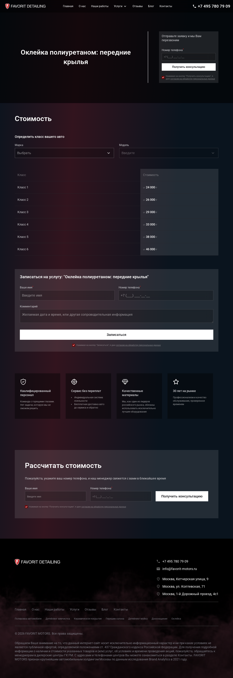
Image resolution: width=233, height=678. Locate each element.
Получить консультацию (188, 66)
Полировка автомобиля (28, 618)
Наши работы (54, 609)
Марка (19, 145)
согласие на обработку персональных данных (192, 79)
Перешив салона (115, 618)
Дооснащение (159, 618)
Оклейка (176, 618)
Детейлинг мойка (138, 618)
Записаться (116, 335)
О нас (35, 609)
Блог (105, 609)
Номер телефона (173, 50)
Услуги (74, 609)
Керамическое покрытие (88, 618)
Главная (20, 609)
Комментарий (29, 306)
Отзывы (90, 609)
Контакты (121, 609)
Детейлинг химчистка (58, 618)
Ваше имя (26, 287)
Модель (124, 145)
